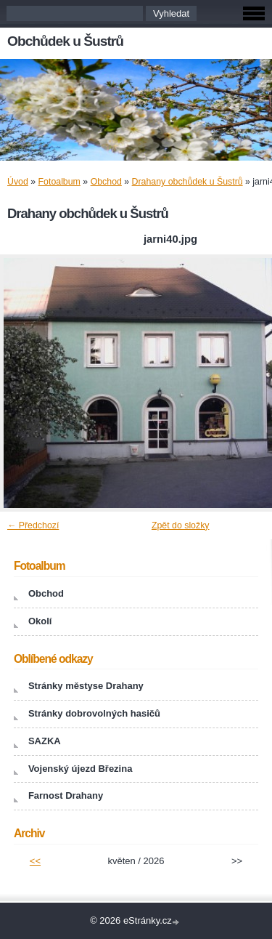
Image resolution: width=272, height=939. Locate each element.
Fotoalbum (59, 182)
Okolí (40, 621)
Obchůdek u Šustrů (65, 41)
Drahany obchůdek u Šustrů (187, 182)
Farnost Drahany (65, 795)
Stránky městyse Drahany (86, 685)
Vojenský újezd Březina (80, 768)
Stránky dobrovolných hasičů (94, 713)
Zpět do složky (181, 525)
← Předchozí (33, 525)
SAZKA (44, 741)
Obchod (106, 182)
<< (35, 860)
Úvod (17, 182)
